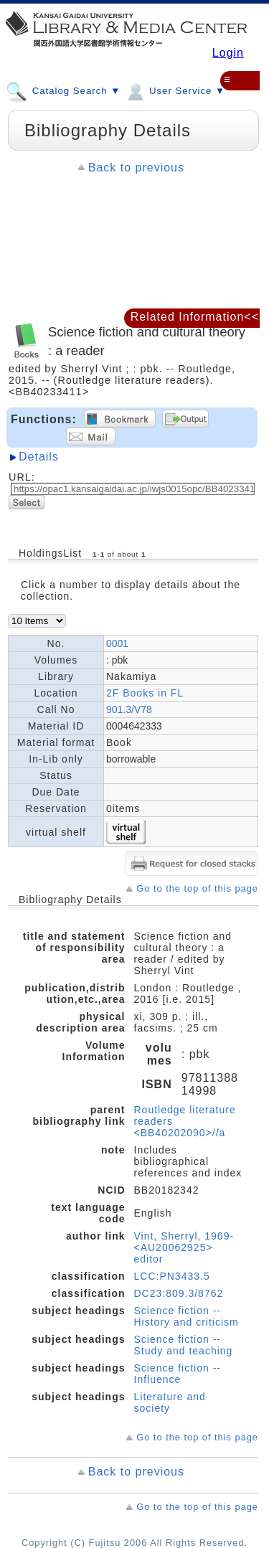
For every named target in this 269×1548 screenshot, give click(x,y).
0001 (117, 643)
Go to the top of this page (197, 888)
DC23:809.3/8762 (179, 1293)
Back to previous (136, 167)
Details (39, 456)
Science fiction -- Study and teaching (183, 1345)
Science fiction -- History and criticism (186, 1316)
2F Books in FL (145, 693)
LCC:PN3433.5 (172, 1276)
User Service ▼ (174, 90)
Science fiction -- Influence (177, 1373)
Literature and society (170, 1402)
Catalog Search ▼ (63, 90)
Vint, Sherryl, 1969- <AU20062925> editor (184, 1247)
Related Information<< (195, 317)
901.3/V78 (129, 709)
